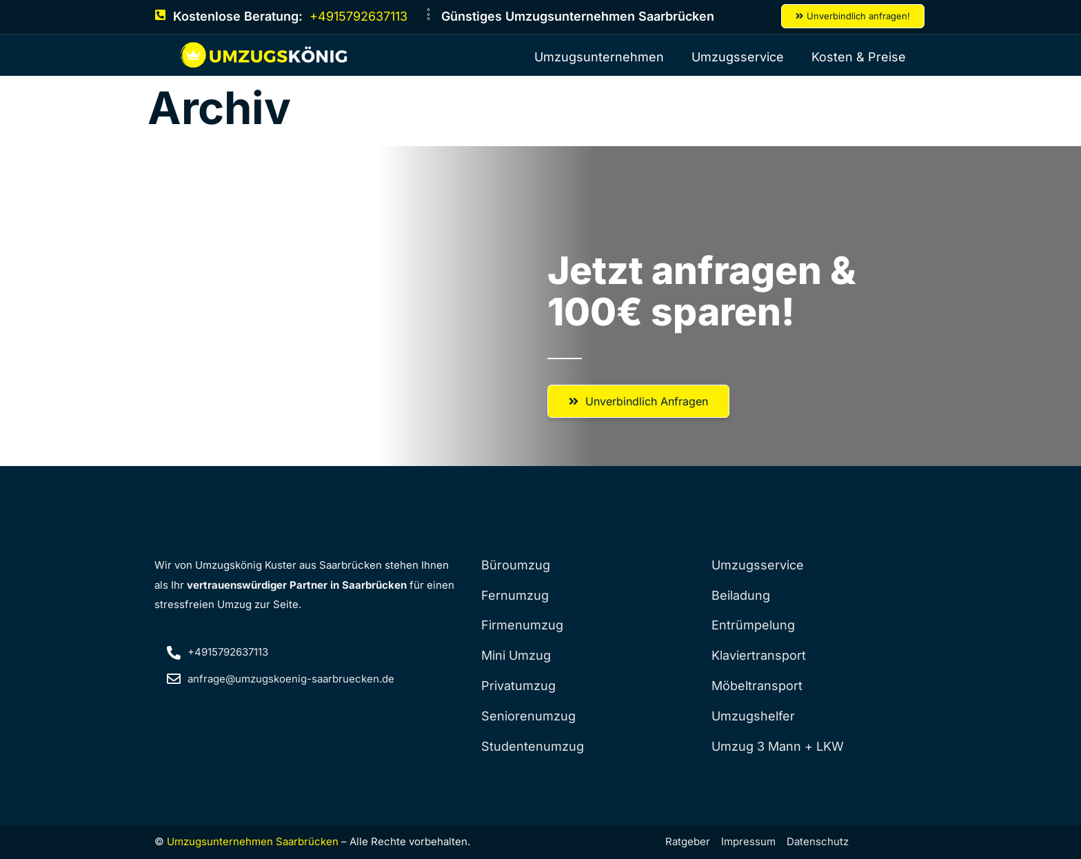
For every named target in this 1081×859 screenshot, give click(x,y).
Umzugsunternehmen (599, 57)
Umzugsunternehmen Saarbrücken (253, 841)
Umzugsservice (737, 57)
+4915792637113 (358, 16)
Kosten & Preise (858, 57)
